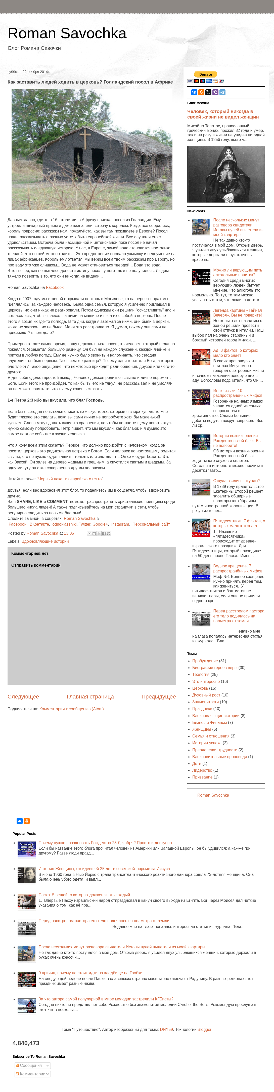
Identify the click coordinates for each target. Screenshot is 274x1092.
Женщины (201, 729)
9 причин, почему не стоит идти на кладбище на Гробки (90, 973)
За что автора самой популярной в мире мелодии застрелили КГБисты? (105, 999)
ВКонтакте (39, 524)
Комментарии (30, 1074)
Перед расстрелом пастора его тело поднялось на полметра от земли (238, 616)
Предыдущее (159, 696)
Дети (196, 763)
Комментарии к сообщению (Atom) (71, 709)
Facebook (55, 287)
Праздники (202, 709)
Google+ (100, 524)
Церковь (200, 688)
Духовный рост (206, 695)
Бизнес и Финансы (209, 722)
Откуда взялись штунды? (236, 481)
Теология (200, 674)
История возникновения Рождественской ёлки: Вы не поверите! (237, 440)
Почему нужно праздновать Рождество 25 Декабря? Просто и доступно (105, 843)
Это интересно (206, 681)
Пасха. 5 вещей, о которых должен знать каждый (84, 895)
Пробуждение (205, 661)
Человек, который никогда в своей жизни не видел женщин (223, 114)
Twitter (84, 524)
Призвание (202, 777)
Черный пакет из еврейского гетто (70, 479)
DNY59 (166, 1029)
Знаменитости (205, 702)
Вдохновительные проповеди (219, 757)
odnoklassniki (64, 524)
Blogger (204, 1029)
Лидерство (202, 770)
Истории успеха (207, 743)
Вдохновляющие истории (45, 541)
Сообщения (29, 1065)
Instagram (120, 524)
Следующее (23, 696)
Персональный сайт (151, 524)
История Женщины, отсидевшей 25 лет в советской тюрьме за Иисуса (104, 869)
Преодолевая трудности (214, 750)
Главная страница (90, 696)
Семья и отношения (211, 736)
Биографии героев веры (214, 668)
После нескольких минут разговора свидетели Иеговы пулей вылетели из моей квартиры (121, 947)
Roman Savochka (67, 33)
